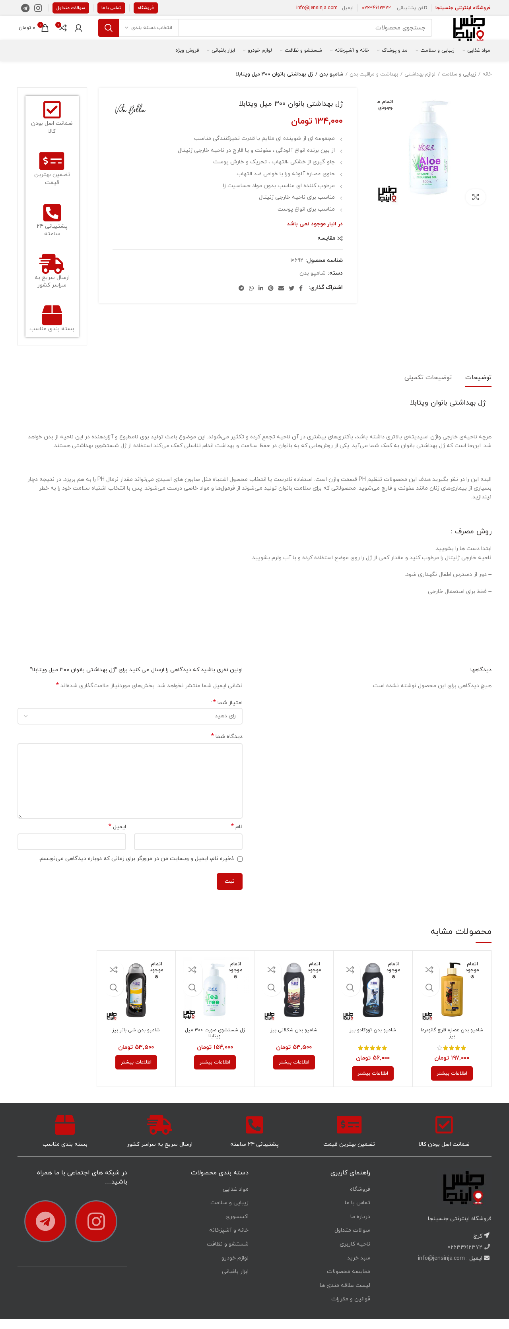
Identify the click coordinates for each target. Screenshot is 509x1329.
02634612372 (376, 8)
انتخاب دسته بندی (151, 33)
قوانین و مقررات (350, 1309)
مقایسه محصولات (348, 1281)
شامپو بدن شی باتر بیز (136, 1040)
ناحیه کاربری (355, 1254)
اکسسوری (237, 1226)
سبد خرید (358, 1268)
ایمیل (117, 837)
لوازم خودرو (235, 1268)
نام (237, 837)
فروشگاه (146, 8)
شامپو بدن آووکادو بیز (373, 1040)
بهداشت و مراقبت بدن (374, 84)
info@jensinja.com (317, 8)
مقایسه (326, 248)
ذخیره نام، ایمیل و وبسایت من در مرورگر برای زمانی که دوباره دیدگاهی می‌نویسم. (136, 868)
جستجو (108, 33)
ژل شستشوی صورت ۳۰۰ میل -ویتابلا (215, 1044)
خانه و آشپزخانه (229, 1240)
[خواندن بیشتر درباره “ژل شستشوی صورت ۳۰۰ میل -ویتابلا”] (215, 1072)
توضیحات (478, 387)
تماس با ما (111, 8)
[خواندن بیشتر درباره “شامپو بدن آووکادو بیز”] (373, 1083)
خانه (487, 84)
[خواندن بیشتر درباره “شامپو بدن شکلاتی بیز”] (294, 1072)
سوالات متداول (70, 8)
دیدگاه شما (227, 746)
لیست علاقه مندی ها (345, 1295)
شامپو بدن (331, 84)
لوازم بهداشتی (419, 84)
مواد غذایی (236, 1199)
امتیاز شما (228, 713)
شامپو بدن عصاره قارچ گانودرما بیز (452, 1044)
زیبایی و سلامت (459, 84)
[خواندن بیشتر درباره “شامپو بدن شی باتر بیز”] (136, 1072)
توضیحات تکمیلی (428, 387)
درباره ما (360, 1226)
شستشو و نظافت (228, 1254)
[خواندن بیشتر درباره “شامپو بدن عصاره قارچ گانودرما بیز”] (452, 1083)
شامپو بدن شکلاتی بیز (293, 1040)
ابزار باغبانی (235, 1281)
